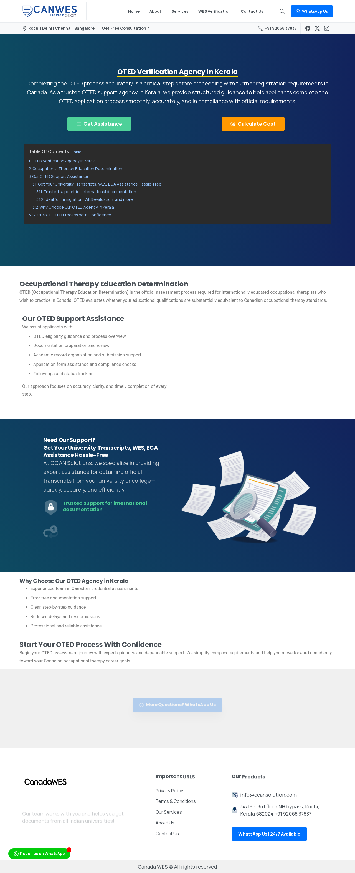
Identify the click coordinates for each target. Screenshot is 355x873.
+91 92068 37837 (277, 28)
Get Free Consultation (126, 28)
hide (77, 151)
